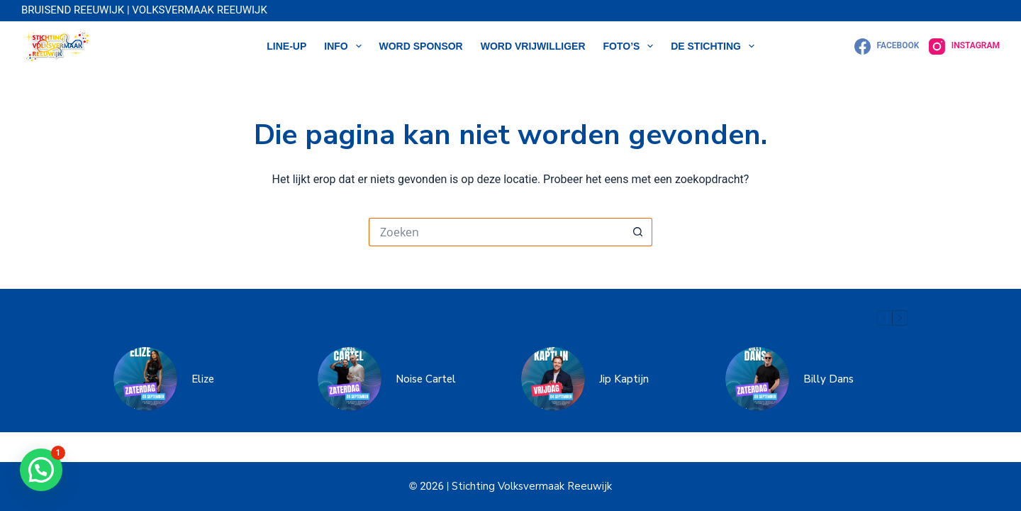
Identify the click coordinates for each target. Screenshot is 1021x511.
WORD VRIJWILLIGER (533, 46)
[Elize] (145, 379)
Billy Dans (828, 379)
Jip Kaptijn (624, 379)
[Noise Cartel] (349, 379)
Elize (202, 379)
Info (345, 46)
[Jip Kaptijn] (553, 379)
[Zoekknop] (638, 232)
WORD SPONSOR (421, 46)
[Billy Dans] (757, 379)
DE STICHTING (715, 46)
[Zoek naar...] (496, 232)
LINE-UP (286, 46)
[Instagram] (964, 46)
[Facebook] (886, 46)
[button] (41, 470)
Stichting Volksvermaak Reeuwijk (530, 486)
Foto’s (631, 46)
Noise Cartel (426, 379)
